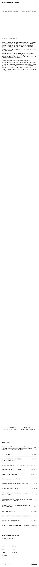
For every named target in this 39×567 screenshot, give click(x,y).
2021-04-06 (34, 454)
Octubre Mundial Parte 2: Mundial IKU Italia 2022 (27, 428)
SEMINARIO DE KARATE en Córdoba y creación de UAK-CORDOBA (15, 493)
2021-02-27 (34, 465)
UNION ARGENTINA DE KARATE (10, 2)
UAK (8, 38)
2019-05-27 (34, 483)
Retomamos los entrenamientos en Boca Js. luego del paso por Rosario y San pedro (17, 499)
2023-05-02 (34, 520)
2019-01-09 (34, 511)
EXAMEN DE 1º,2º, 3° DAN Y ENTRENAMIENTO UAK (15, 465)
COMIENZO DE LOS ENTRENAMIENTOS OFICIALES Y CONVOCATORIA (16, 506)
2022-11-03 (34, 525)
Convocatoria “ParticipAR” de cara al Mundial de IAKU (10, 428)
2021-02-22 (34, 469)
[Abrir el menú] (36, 2)
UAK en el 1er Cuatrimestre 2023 (11, 520)
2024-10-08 (35, 448)
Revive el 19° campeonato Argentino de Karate (15, 483)
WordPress (34, 564)
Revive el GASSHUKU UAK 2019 (10, 488)
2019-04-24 (34, 488)
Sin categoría (14, 38)
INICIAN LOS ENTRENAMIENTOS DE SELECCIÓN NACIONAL (12, 459)
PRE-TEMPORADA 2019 (8, 511)
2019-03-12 (35, 499)
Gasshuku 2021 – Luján (8, 454)
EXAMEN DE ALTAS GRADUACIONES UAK (13, 469)
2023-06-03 (34, 516)
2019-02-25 (35, 505)
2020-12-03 (34, 474)
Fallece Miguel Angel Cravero (10, 474)
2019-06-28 (34, 479)
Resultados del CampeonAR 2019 (11, 479)
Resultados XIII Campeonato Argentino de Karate (15, 516)
